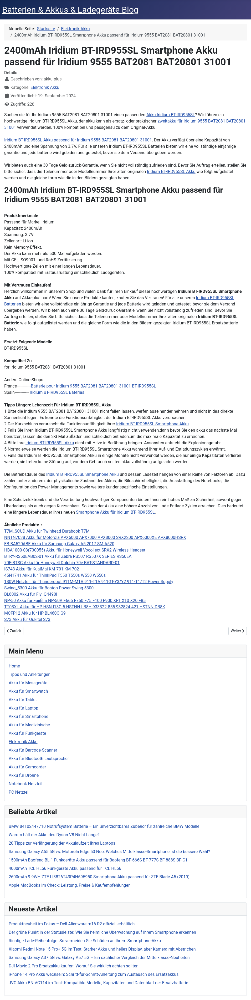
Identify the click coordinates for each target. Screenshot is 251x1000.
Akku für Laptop (23, 708)
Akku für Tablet (23, 699)
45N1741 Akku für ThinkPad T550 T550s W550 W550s (55, 575)
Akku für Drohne (24, 775)
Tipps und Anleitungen (29, 674)
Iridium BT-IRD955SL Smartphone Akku (152, 423)
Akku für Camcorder (27, 766)
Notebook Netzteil (25, 783)
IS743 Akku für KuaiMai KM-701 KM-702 (41, 569)
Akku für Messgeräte (28, 682)
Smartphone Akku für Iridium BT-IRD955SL (115, 512)
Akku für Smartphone (28, 716)
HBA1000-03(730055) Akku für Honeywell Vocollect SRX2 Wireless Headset (74, 550)
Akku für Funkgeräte (27, 733)
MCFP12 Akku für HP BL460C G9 (35, 613)
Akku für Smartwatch (28, 691)
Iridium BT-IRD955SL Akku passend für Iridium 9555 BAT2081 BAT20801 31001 (78, 139)
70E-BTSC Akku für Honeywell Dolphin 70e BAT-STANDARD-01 (62, 562)
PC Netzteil (19, 792)
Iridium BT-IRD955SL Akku (171, 171)
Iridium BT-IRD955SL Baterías (56, 392)
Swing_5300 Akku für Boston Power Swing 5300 (49, 587)
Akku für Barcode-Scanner (33, 750)
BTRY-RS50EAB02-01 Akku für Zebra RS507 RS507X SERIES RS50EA (67, 556)
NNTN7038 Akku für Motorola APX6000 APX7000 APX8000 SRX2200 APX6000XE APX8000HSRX (95, 537)
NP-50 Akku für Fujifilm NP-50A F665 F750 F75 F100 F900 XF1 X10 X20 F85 (75, 600)
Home (14, 666)
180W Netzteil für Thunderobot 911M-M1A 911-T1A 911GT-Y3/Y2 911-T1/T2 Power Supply (88, 581)
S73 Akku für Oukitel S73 (27, 619)
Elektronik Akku (44, 87)
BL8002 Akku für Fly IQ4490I (30, 594)
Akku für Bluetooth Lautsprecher (39, 758)
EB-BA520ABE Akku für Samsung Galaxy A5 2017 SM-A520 (59, 543)
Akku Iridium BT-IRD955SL (170, 114)
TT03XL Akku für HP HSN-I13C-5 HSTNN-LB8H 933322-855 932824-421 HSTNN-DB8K (84, 606)
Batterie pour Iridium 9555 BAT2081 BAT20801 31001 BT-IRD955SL (93, 386)
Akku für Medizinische (29, 724)
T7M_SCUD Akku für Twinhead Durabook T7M (47, 531)
